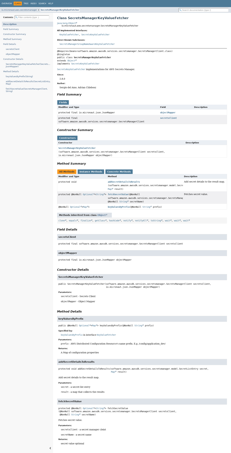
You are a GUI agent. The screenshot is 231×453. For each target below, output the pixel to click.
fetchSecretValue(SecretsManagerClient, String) (27, 90)
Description (10, 24)
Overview (7, 3)
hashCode (114, 220)
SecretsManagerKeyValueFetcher (60, 10)
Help (50, 3)
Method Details (11, 71)
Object (71, 60)
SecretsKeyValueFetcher (95, 34)
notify (127, 220)
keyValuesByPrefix (119, 207)
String (99, 194)
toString (156, 220)
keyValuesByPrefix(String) (19, 76)
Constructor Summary (14, 34)
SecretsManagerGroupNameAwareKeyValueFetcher (87, 44)
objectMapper (13, 54)
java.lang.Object (66, 23)
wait (167, 220)
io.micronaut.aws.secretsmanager (19, 10)
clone (61, 220)
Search (42, 3)
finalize (86, 220)
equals (73, 220)
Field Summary (11, 29)
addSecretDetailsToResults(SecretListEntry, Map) (28, 82)
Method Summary (12, 39)
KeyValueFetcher (69, 34)
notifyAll (141, 220)
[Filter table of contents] (32, 17)
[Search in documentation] (204, 10)
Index (33, 3)
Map (110, 189)
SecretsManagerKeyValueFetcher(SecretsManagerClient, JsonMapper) (29, 65)
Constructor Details (13, 59)
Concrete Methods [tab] (119, 171)
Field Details (9, 44)
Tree (26, 3)
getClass (100, 220)
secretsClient (12, 49)
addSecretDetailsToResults (124, 182)
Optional (88, 194)
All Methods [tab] (66, 171)
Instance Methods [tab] (91, 171)
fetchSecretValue (118, 194)
